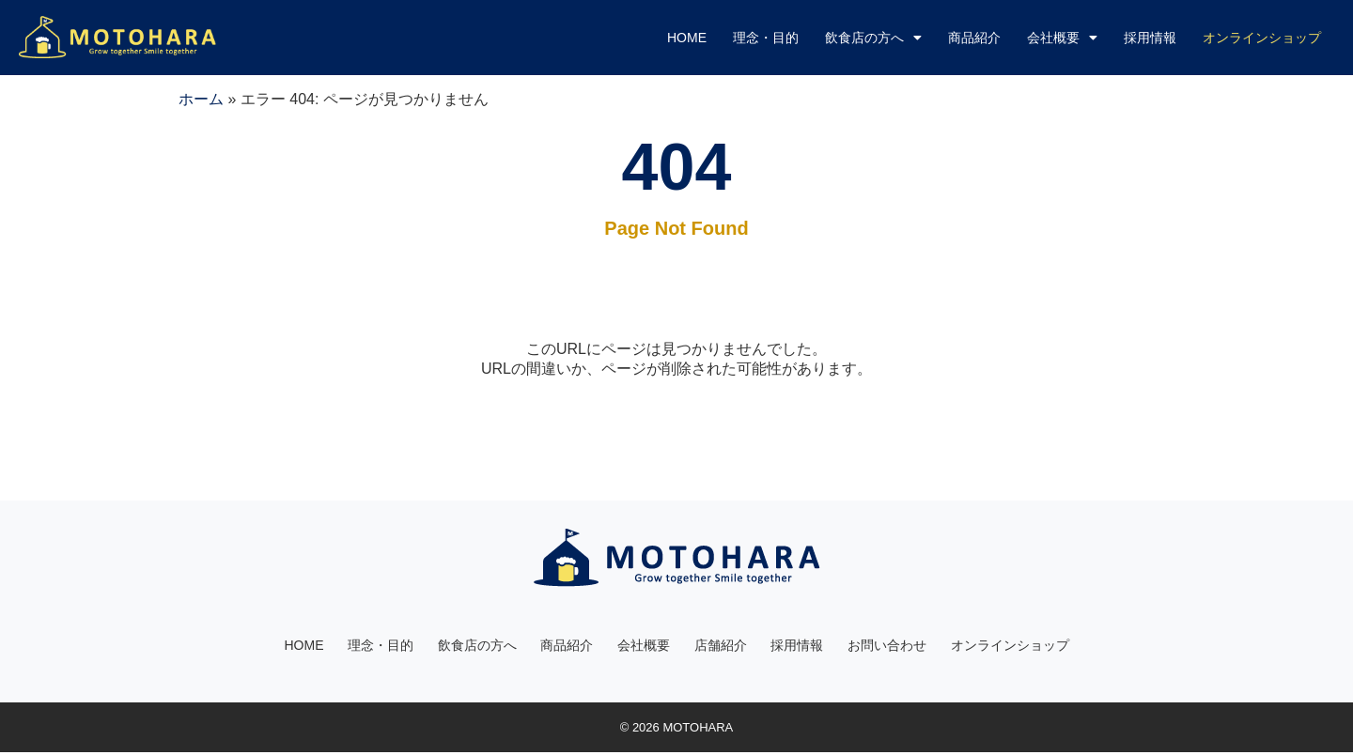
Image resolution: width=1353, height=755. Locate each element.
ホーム (201, 99)
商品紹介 (974, 37)
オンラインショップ (1011, 646)
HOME (687, 37)
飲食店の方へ (873, 38)
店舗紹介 (720, 646)
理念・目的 (766, 37)
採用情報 (1150, 37)
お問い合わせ (887, 646)
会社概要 (1062, 38)
